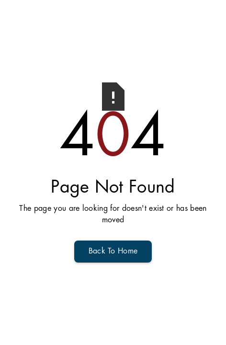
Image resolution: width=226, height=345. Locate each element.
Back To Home (113, 251)
